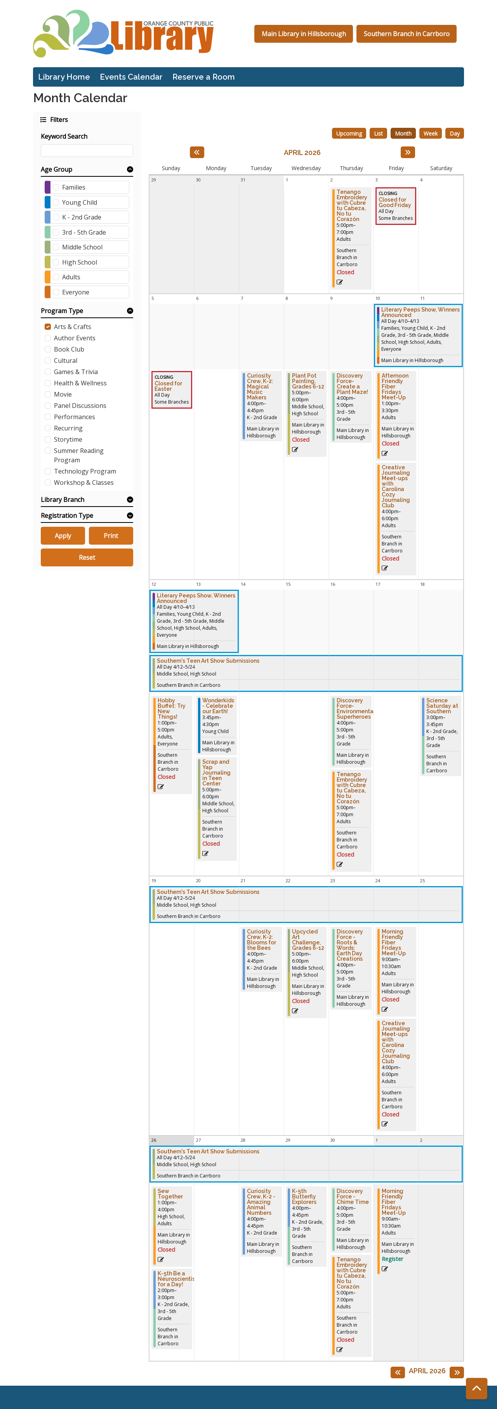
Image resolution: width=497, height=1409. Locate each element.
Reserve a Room (203, 77)
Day (455, 133)
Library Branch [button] (62, 499)
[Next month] (408, 152)
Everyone (75, 292)
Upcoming (349, 133)
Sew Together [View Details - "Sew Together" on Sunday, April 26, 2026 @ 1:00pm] (170, 1193)
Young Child (79, 202)
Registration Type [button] (67, 515)
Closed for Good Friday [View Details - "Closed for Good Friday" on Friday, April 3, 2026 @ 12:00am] (395, 202)
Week (431, 133)
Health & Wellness (80, 383)
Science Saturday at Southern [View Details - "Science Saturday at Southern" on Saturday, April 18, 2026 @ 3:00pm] (442, 706)
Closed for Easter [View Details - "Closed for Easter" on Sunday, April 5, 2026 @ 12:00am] (168, 386)
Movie (63, 394)
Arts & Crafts (72, 326)
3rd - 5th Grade (84, 232)
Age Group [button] (56, 169)
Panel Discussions (80, 405)
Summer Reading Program (79, 455)
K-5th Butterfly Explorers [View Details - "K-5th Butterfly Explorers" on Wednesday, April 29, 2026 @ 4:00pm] (304, 1196)
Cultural (65, 360)
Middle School (82, 247)
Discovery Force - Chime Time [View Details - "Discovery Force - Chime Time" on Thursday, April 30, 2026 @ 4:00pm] (353, 1196)
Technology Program (85, 471)
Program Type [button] (62, 311)
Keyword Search (64, 136)
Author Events (75, 338)
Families (73, 187)
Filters (58, 119)
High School (79, 262)
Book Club (69, 349)
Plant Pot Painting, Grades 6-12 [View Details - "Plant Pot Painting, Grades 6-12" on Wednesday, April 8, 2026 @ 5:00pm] (308, 381)
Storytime (68, 439)
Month (403, 133)
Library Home (64, 77)
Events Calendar (131, 77)
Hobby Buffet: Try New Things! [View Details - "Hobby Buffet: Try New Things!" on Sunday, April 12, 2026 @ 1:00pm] (172, 708)
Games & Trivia (76, 371)
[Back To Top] (476, 1388)
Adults (71, 277)
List (378, 133)
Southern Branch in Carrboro (407, 34)
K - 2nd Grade (81, 217)
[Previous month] (197, 152)
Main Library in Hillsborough (304, 34)
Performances (74, 417)
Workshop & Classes (84, 482)
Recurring (68, 428)
